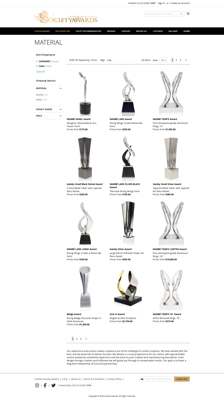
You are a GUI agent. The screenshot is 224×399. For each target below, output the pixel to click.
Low (109, 60)
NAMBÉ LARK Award (121, 119)
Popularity (84, 60)
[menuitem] (42, 31)
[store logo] (66, 16)
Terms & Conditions (94, 378)
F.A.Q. (65, 378)
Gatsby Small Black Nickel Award (85, 184)
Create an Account (180, 3)
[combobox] (164, 13)
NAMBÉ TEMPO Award (165, 119)
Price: (94, 60)
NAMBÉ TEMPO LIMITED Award (170, 249)
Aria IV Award (117, 314)
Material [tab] (41, 88)
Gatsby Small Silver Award (167, 184)
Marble (42, 94)
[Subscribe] (182, 379)
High (102, 60)
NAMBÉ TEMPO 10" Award (167, 314)
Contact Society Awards (46, 378)
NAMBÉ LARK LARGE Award (82, 249)
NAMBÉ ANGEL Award (79, 119)
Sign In (161, 3)
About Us (76, 378)
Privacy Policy (115, 378)
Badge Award (74, 314)
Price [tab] (39, 115)
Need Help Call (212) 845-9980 (75, 385)
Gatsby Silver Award (121, 249)
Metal (42, 99)
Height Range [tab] (44, 109)
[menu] (112, 31)
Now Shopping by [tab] (45, 54)
